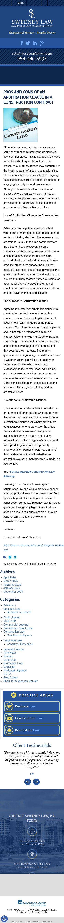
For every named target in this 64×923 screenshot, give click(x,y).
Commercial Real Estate (18, 628)
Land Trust (9, 659)
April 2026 (9, 577)
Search (44, 3)
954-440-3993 (32, 58)
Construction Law (14, 631)
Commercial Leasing (15, 624)
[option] (32, 765)
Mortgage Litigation (15, 670)
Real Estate (10, 677)
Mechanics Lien (12, 663)
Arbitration (9, 605)
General (8, 656)
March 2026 (10, 581)
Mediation (9, 666)
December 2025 (13, 591)
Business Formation (19, 612)
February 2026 (12, 584)
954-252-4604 (35, 867)
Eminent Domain (13, 649)
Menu (20, 3)
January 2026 (11, 588)
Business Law (11, 608)
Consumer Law (12, 640)
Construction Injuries (19, 635)
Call (30, 3)
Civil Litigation (11, 617)
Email (37, 3)
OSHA (7, 673)
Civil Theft (9, 621)
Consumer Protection (19, 644)
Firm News (9, 652)
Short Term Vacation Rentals (20, 681)
